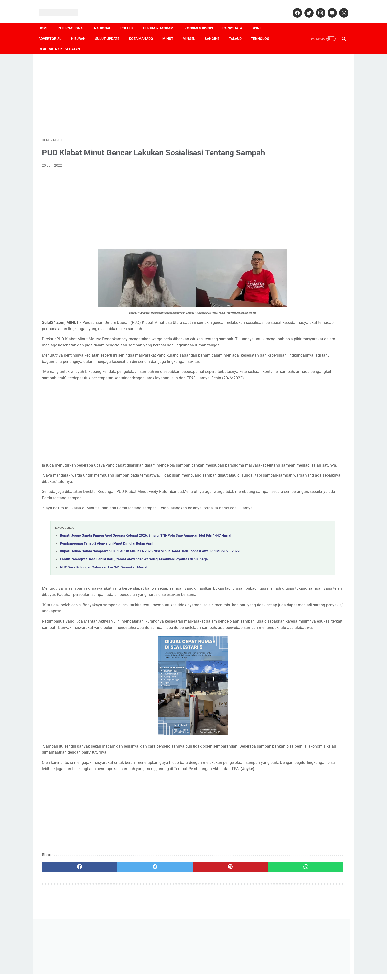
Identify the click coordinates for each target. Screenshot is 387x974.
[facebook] (293, 7)
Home (47, 20)
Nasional (106, 20)
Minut (171, 30)
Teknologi (264, 30)
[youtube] (328, 7)
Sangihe (215, 30)
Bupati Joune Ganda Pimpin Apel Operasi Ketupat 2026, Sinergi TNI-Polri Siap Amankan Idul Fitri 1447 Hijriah (146, 574)
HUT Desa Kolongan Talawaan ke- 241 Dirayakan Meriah (104, 611)
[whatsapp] (339, 7)
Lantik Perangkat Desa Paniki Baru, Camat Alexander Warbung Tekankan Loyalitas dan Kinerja (134, 604)
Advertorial (53, 30)
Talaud (238, 30)
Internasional (74, 20)
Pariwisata (236, 20)
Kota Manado (144, 30)
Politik (130, 20)
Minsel (192, 30)
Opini (259, 20)
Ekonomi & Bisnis (201, 20)
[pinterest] (169, 930)
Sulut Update (110, 30)
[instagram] (316, 7)
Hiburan (81, 30)
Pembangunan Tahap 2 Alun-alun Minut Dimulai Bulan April (106, 582)
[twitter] (305, 7)
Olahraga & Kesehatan (62, 41)
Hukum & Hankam (161, 20)
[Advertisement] (144, 89)
